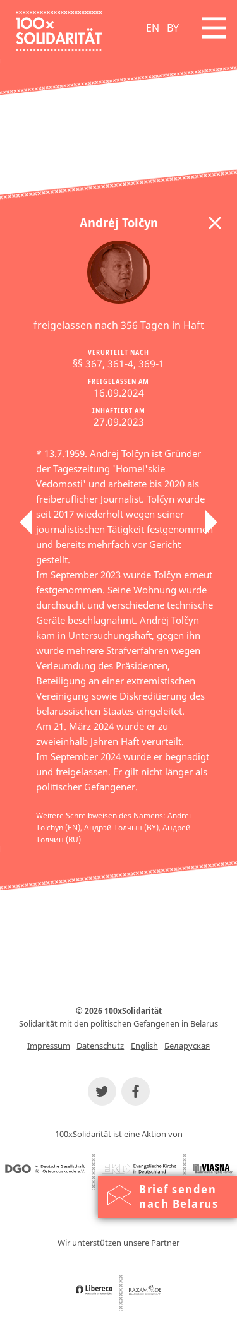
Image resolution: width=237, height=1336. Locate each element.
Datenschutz (100, 1045)
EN (152, 28)
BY (173, 28)
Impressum (48, 1045)
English (144, 1045)
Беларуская (187, 1045)
